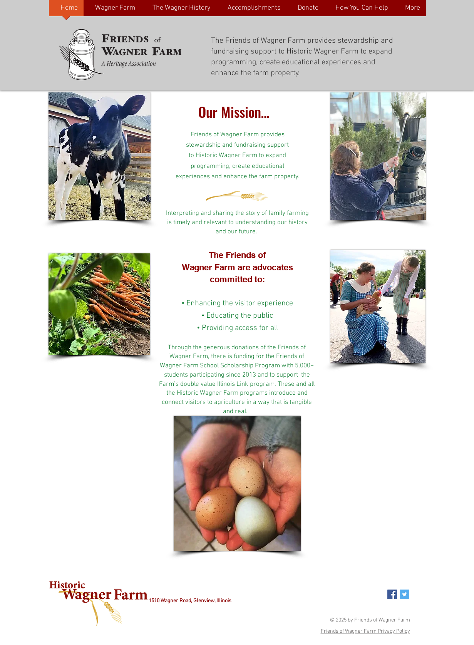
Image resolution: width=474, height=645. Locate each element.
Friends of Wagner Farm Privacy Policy (365, 631)
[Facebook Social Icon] (392, 594)
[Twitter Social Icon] (404, 594)
